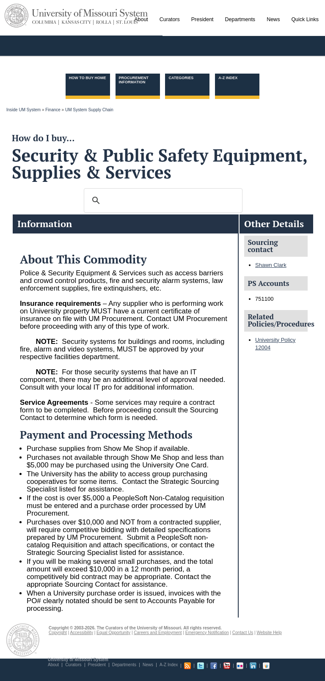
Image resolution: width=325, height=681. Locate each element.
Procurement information (134, 80)
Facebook (213, 665)
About (53, 664)
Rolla (104, 22)
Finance (53, 109)
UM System (16, 15)
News (148, 664)
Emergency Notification (207, 632)
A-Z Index (227, 78)
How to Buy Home (87, 78)
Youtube (226, 665)
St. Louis (126, 22)
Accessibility (81, 632)
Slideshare (266, 665)
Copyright (58, 632)
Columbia (45, 22)
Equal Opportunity (113, 632)
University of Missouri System (90, 14)
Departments (124, 664)
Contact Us (242, 632)
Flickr (240, 665)
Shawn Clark (270, 265)
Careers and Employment (158, 632)
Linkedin (253, 665)
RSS (187, 665)
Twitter (200, 665)
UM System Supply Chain (89, 109)
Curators (73, 664)
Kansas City (76, 22)
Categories (180, 78)
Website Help (268, 632)
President (97, 664)
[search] (161, 200)
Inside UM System (23, 109)
